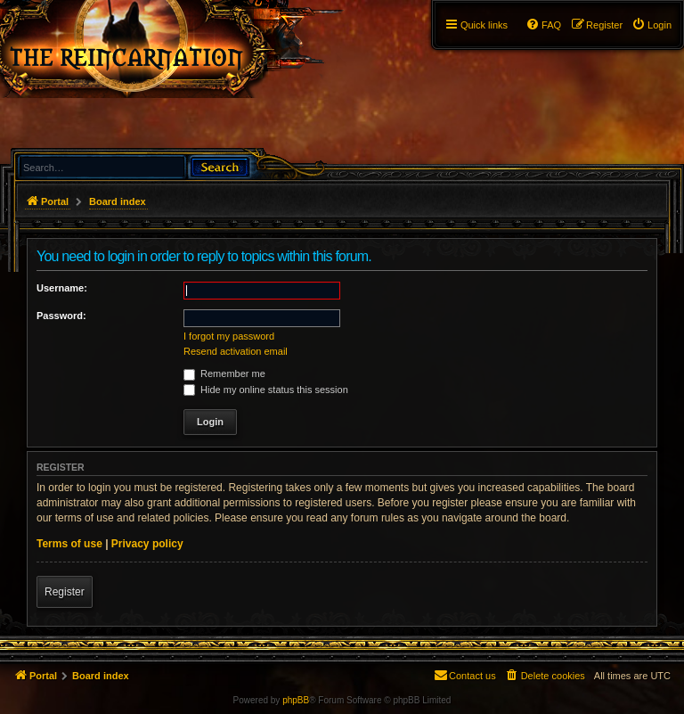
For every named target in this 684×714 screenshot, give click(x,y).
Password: (61, 315)
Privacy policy (147, 544)
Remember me (224, 373)
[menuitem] (651, 25)
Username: (62, 288)
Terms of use (69, 544)
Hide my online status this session (265, 389)
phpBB (295, 700)
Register (65, 592)
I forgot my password (228, 336)
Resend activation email (235, 351)
